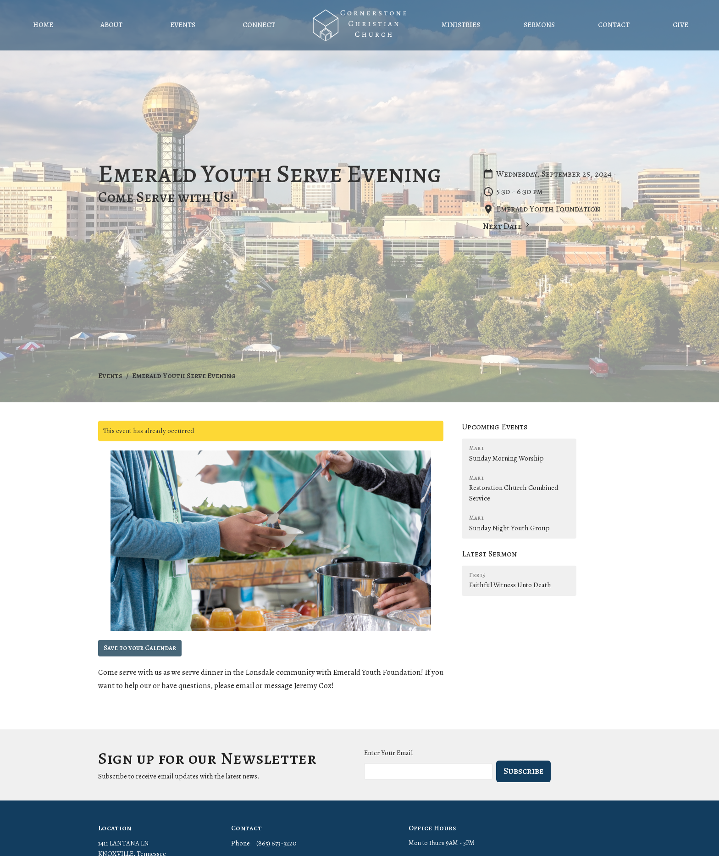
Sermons (539, 24)
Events (182, 24)
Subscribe (523, 771)
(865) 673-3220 (276, 843)
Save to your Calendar (140, 647)
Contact (614, 24)
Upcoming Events (494, 426)
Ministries (461, 24)
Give (680, 24)
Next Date (507, 226)
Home (43, 24)
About (111, 24)
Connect (259, 24)
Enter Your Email (388, 752)
